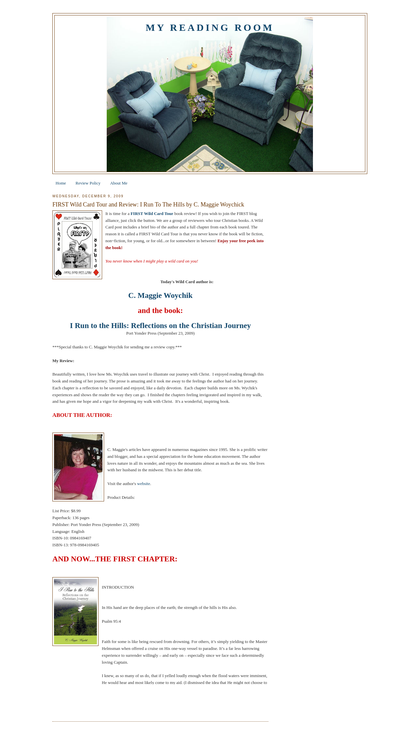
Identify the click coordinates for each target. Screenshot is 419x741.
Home (61, 183)
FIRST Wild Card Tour (152, 213)
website (143, 483)
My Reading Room (210, 27)
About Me (118, 183)
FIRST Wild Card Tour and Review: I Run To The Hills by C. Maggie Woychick (148, 204)
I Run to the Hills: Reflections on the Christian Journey (160, 325)
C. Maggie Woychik (160, 295)
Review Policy (88, 183)
